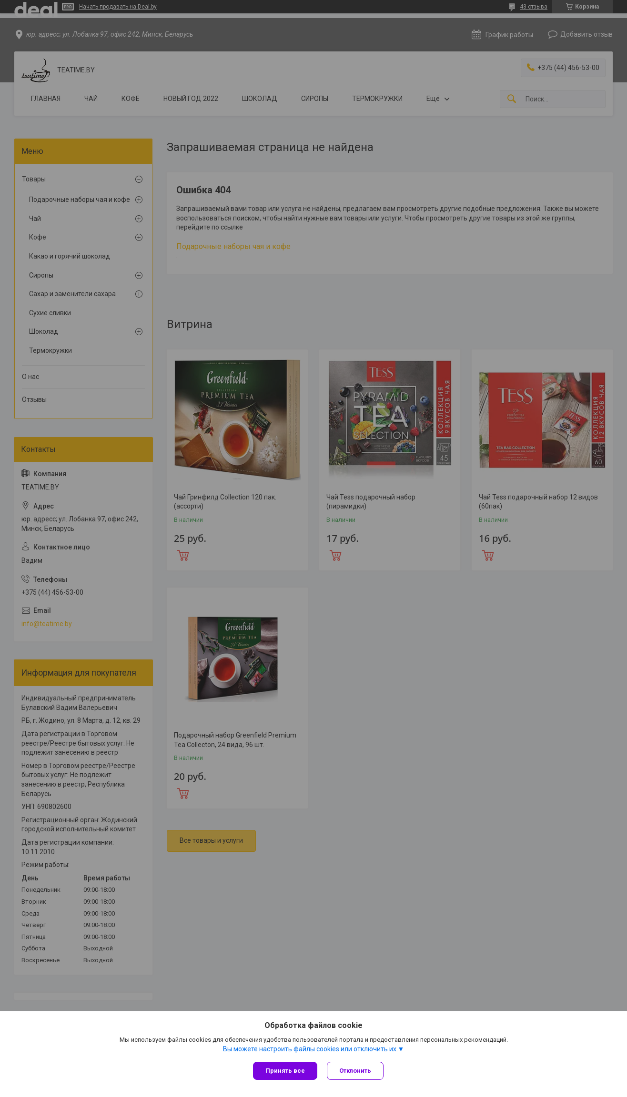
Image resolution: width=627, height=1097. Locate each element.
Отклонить (355, 1070)
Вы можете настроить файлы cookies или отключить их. (310, 1049)
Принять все (285, 1070)
